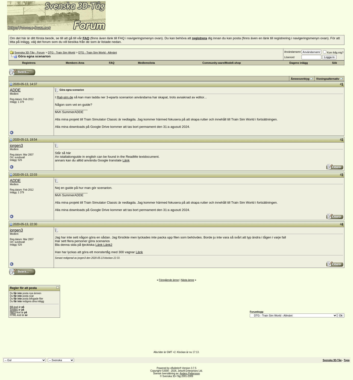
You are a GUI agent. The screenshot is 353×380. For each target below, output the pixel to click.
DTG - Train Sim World (61, 52)
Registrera (28, 62)
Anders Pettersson (190, 373)
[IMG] (13, 312)
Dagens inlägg (299, 62)
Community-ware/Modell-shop (221, 62)
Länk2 (107, 245)
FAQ (111, 62)
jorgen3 (16, 146)
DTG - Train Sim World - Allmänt (97, 52)
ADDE (15, 90)
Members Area (75, 62)
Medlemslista (146, 62)
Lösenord (289, 57)
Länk (126, 160)
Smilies (14, 309)
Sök (334, 62)
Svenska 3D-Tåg (332, 360)
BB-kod (14, 307)
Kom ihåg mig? (333, 52)
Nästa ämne (187, 280)
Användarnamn (292, 52)
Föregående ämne (169, 280)
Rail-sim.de (65, 97)
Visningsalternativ (327, 78)
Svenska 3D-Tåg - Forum (29, 52)
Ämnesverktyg (300, 78)
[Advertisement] (165, 23)
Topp (347, 360)
